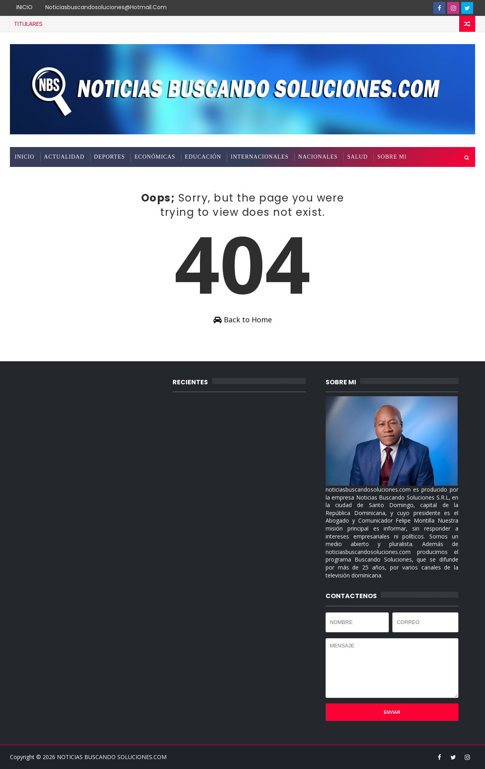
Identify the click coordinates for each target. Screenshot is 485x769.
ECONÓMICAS (154, 157)
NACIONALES (318, 157)
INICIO (24, 7)
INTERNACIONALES (260, 157)
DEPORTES (109, 157)
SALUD (357, 157)
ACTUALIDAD (64, 157)
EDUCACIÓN (203, 157)
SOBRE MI (392, 157)
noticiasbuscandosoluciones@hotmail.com (106, 7)
